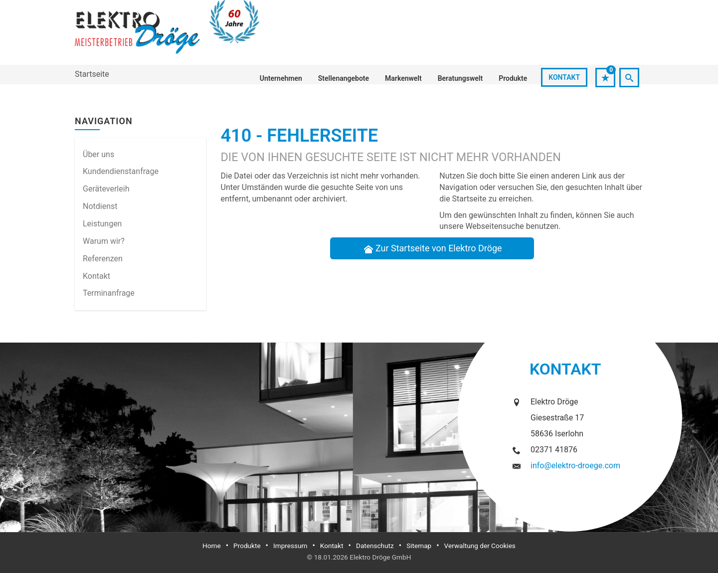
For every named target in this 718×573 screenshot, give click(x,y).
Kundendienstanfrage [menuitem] (121, 171)
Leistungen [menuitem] (102, 223)
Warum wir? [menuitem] (104, 241)
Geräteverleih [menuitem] (106, 188)
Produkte (513, 78)
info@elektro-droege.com (575, 465)
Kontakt (564, 77)
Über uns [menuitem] (98, 154)
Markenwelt (403, 78)
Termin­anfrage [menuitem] (109, 293)
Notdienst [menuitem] (100, 206)
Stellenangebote (343, 78)
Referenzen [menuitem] (103, 258)
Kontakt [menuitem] (96, 276)
